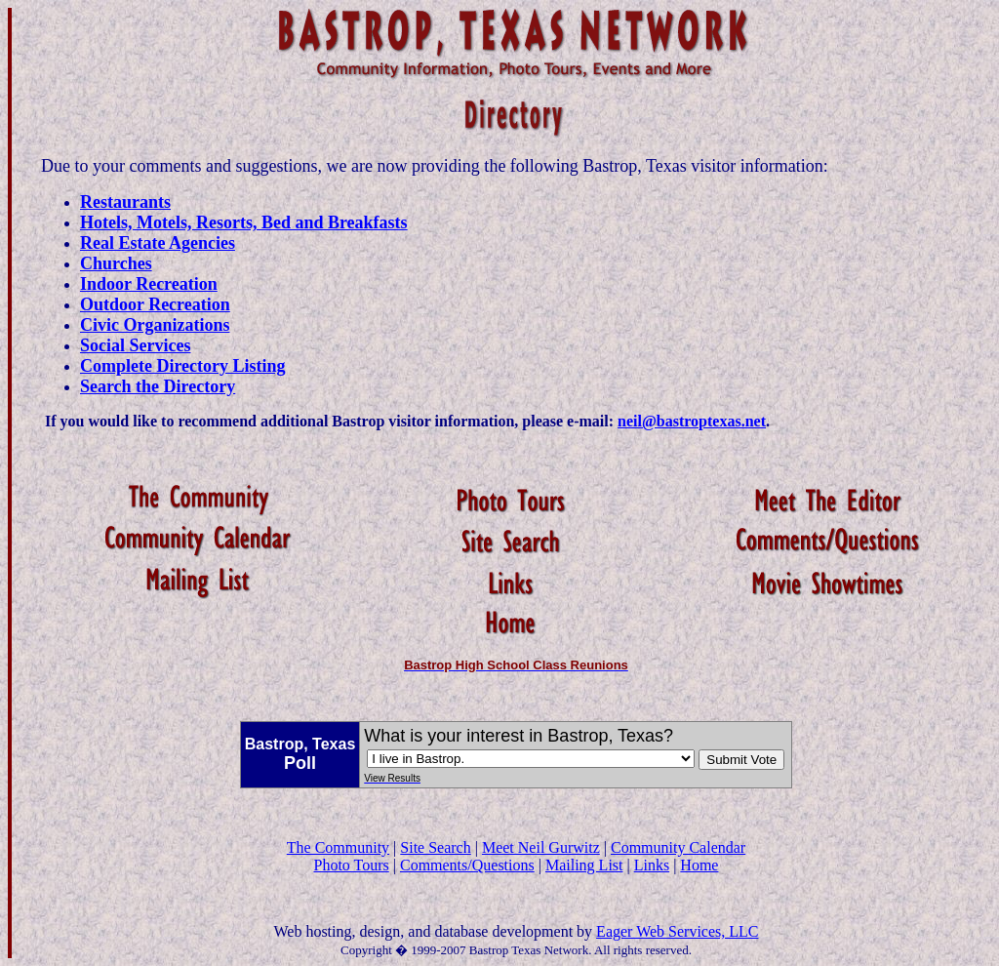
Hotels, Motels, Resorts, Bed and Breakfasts (244, 222)
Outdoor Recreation (155, 304)
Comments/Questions (467, 865)
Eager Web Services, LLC (677, 931)
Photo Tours (350, 865)
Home (699, 865)
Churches (116, 263)
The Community (338, 847)
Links (651, 865)
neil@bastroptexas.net (692, 421)
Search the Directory (157, 386)
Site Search (435, 847)
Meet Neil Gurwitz (541, 847)
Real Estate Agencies (157, 243)
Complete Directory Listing (183, 366)
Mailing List (584, 865)
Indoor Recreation (149, 284)
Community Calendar (678, 847)
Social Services (135, 345)
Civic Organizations (155, 325)
